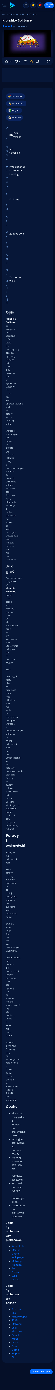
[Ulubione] (25, 61)
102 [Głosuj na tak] (8, 61)
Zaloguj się (49, 5)
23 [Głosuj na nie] (18, 61)
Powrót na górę (41, 1371)
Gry (3, 14)
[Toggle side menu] (3, 5)
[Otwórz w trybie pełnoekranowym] (48, 61)
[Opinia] (37, 61)
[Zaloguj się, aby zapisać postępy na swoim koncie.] (31, 61)
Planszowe (13, 14)
